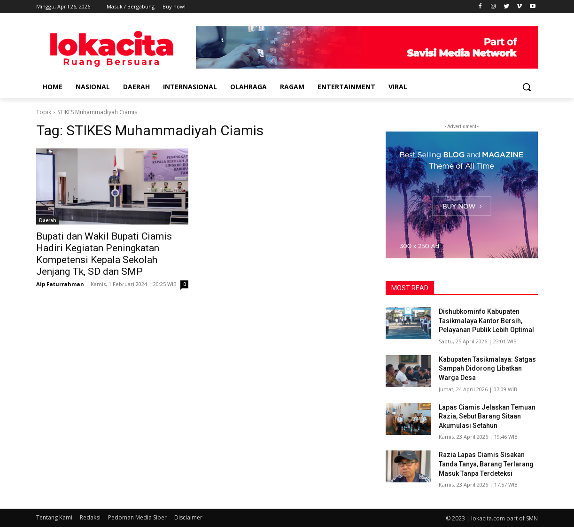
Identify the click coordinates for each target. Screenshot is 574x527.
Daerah (47, 220)
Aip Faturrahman (60, 283)
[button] (526, 87)
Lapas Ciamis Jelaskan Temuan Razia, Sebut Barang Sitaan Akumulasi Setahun (487, 416)
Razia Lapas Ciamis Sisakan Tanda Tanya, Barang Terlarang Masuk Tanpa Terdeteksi (486, 464)
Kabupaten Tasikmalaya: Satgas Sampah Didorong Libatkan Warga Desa (487, 368)
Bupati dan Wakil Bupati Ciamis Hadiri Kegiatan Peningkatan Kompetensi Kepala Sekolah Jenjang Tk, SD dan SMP (104, 254)
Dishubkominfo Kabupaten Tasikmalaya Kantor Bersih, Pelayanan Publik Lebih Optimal (486, 320)
